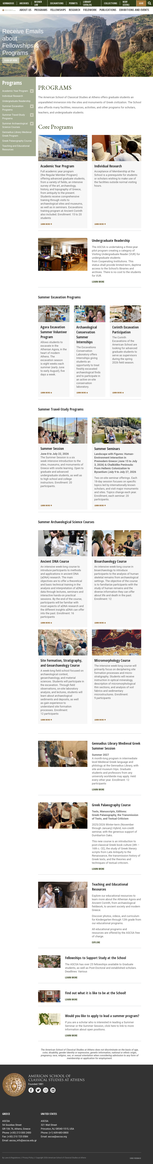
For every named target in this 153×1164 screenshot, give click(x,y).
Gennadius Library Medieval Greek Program (17, 134)
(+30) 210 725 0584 (17, 1136)
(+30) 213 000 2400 (20, 1132)
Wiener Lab (38, 3)
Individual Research (12, 96)
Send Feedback (135, 1158)
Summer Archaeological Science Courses (15, 125)
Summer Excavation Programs (12, 108)
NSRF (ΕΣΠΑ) (126, 3)
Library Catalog (87, 3)
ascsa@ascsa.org (57, 1136)
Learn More (46, 224)
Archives (24, 3)
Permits (73, 3)
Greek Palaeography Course (17, 140)
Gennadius (8, 3)
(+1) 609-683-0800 (58, 1132)
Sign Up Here (10, 60)
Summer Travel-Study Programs (13, 116)
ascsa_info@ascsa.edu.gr (23, 1140)
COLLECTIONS (110, 3)
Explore (96, 942)
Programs (12, 82)
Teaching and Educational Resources (16, 148)
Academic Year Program (15, 91)
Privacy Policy (27, 1158)
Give (141, 3)
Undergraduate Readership (16, 101)
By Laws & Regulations (11, 1158)
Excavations (57, 3)
